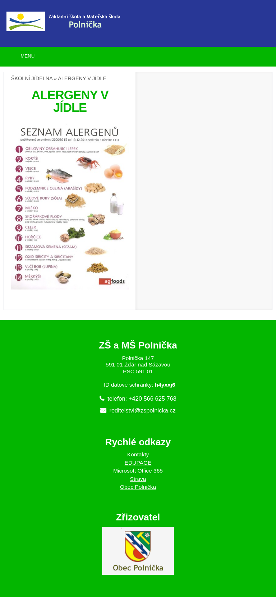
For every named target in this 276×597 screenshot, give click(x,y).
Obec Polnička (138, 487)
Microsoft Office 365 (138, 471)
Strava (138, 479)
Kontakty (138, 454)
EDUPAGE (138, 463)
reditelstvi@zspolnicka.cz (142, 410)
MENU (27, 56)
